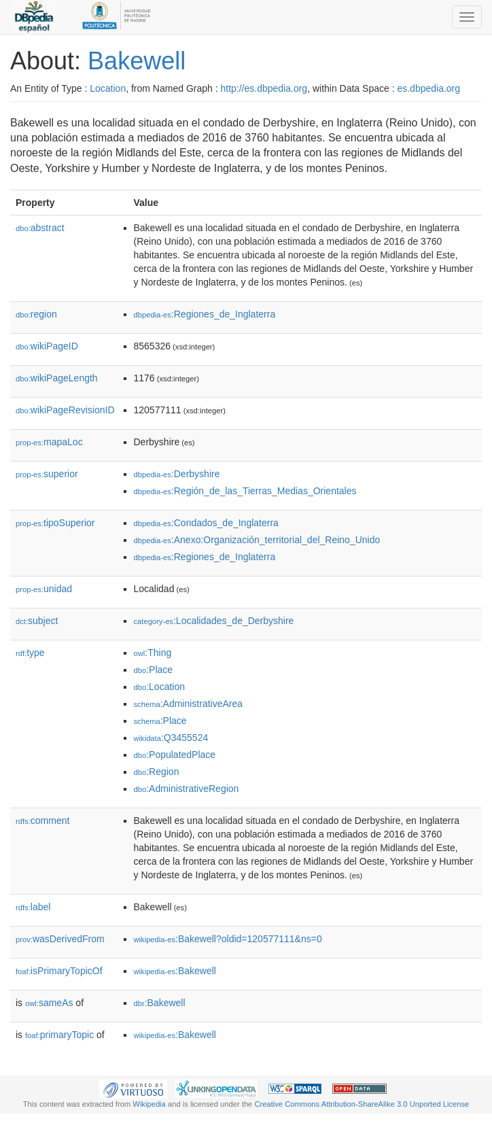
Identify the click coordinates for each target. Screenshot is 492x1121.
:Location (160, 686)
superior (47, 473)
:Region (156, 771)
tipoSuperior (55, 522)
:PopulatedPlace (175, 754)
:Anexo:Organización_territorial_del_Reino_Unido (257, 539)
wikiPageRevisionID (65, 409)
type (30, 652)
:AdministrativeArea (188, 703)
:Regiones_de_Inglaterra (205, 314)
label (33, 906)
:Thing (153, 652)
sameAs (49, 1002)
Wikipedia (149, 1104)
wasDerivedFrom (60, 938)
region (36, 314)
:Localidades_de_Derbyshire (214, 620)
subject (37, 620)
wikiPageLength (57, 378)
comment (42, 820)
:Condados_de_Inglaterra (206, 522)
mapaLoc (49, 441)
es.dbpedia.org (428, 88)
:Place (153, 669)
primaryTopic (59, 1034)
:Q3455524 (171, 737)
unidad (44, 588)
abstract (40, 227)
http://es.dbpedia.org (263, 88)
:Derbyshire (177, 473)
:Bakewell (175, 970)
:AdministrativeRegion (186, 788)
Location (108, 88)
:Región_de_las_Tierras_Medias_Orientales (245, 490)
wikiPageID (47, 346)
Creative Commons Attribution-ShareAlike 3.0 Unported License (361, 1104)
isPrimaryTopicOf (59, 970)
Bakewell (137, 61)
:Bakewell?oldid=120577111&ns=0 (228, 938)
